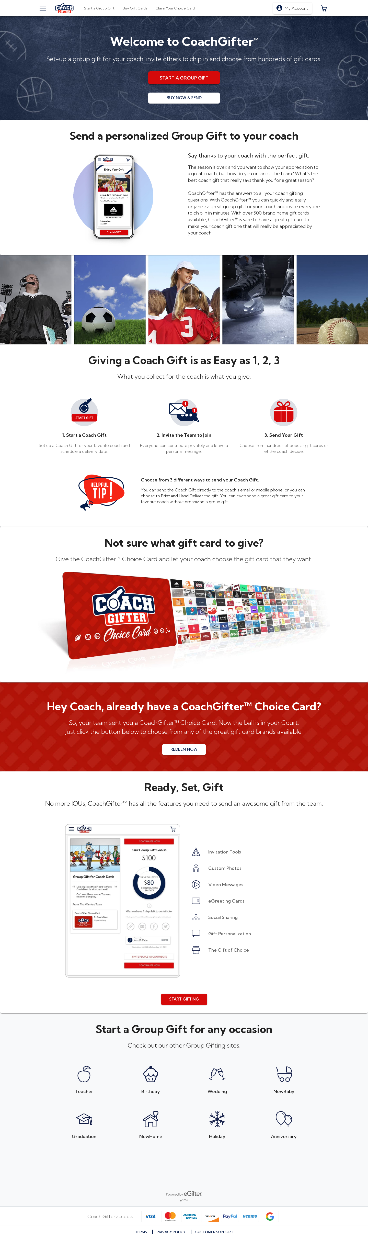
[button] (323, 8)
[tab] (135, 8)
